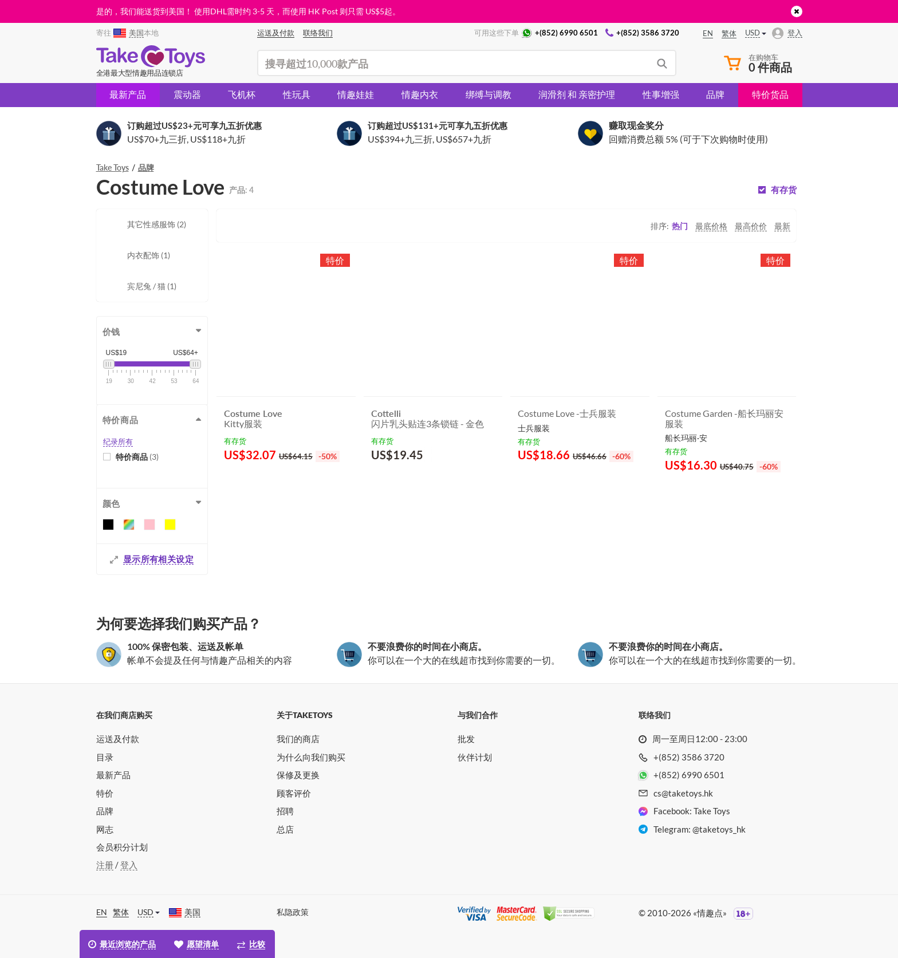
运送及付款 (117, 739)
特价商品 (137, 457)
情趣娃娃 (355, 94)
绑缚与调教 (488, 94)
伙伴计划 (475, 757)
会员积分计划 (122, 847)
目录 (104, 757)
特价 (104, 793)
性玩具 (296, 94)
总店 (285, 829)
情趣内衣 (419, 94)
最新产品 (127, 94)
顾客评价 (294, 793)
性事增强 (661, 94)
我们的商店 (298, 739)
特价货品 (770, 94)
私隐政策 (293, 912)
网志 (104, 829)
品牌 (715, 94)
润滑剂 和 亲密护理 (576, 94)
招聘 (285, 811)
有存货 (784, 190)
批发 (466, 739)
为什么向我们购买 (311, 757)
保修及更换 (298, 775)
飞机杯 (241, 94)
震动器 (187, 94)
